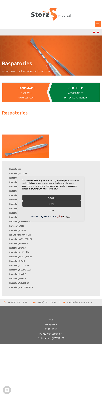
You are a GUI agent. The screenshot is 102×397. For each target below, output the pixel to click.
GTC (51, 320)
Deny (51, 204)
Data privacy (51, 324)
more (51, 210)
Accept (51, 197)
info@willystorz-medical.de (77, 302)
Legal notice (51, 328)
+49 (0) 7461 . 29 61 (15, 302)
